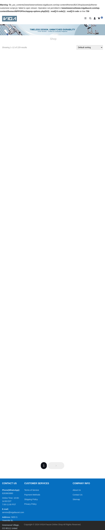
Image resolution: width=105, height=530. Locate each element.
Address (6, 517)
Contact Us (77, 495)
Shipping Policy (31, 499)
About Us (77, 490)
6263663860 (7, 493)
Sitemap (76, 499)
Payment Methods (32, 495)
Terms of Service (31, 490)
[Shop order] (89, 47)
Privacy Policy (30, 504)
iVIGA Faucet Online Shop (51, 524)
